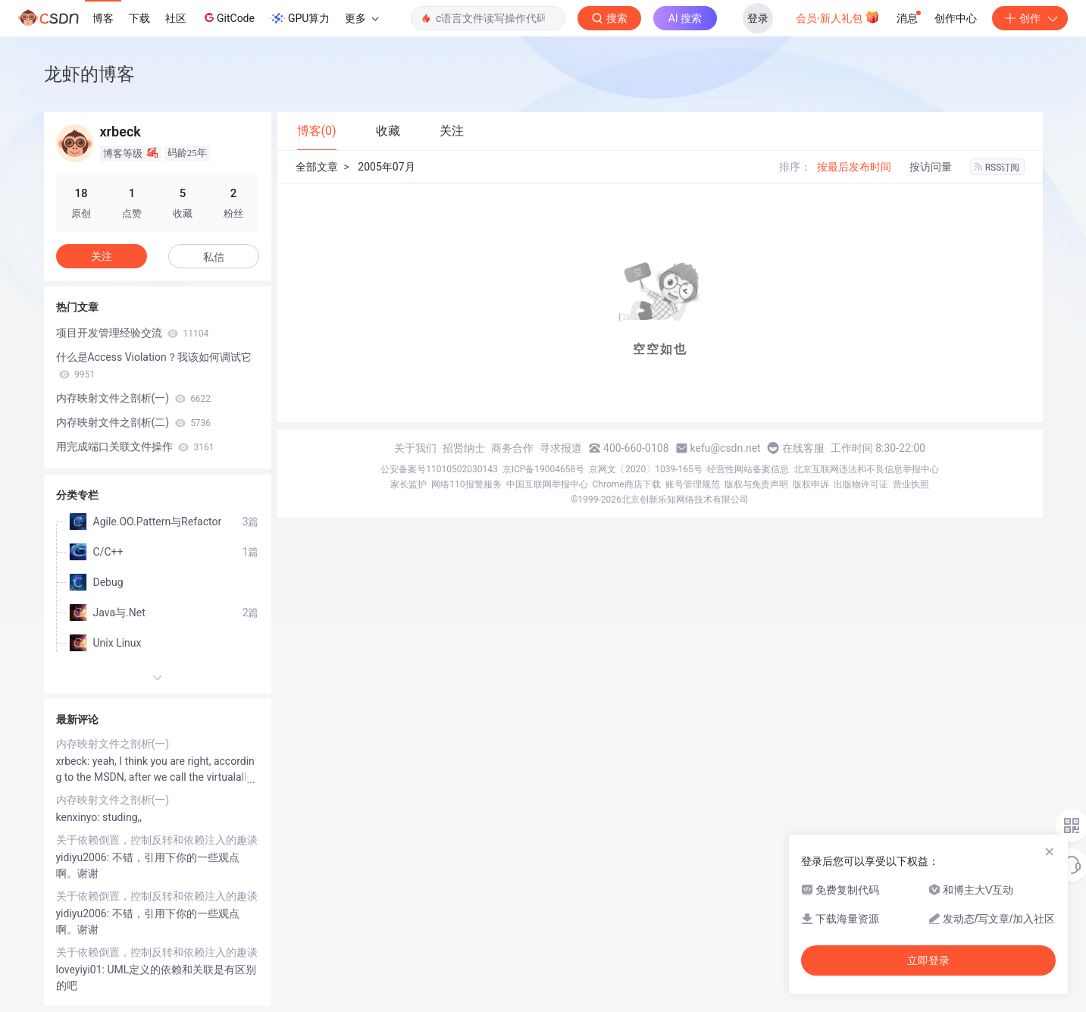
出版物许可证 (861, 484)
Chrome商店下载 (627, 484)
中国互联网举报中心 (547, 484)
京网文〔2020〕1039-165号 (646, 469)
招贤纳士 (464, 448)
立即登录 (928, 960)
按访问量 (930, 167)
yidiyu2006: (84, 857)
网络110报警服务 (466, 484)
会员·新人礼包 (838, 16)
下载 (139, 18)
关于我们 (415, 448)
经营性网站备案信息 (748, 469)
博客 (103, 18)
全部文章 (317, 167)
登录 (757, 18)
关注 (101, 256)
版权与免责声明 (756, 484)
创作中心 (955, 18)
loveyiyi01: (82, 969)
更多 (361, 18)
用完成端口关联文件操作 (135, 446)
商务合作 (512, 448)
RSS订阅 (997, 167)
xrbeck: (74, 761)
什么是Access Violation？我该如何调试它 (154, 365)
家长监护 (408, 484)
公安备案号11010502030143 (438, 469)
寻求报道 (561, 448)
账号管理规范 (692, 484)
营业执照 (911, 484)
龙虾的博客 (89, 74)
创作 (1030, 18)
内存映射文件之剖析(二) (133, 422)
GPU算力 (300, 18)
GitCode (228, 17)
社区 (175, 18)
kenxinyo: (79, 817)
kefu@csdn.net (725, 448)
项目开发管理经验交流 (132, 333)
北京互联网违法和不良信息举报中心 (866, 469)
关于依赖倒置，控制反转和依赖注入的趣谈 (157, 840)
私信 (213, 257)
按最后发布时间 (854, 167)
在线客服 (803, 448)
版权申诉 (811, 484)
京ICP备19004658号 (543, 469)
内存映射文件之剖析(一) (133, 398)
